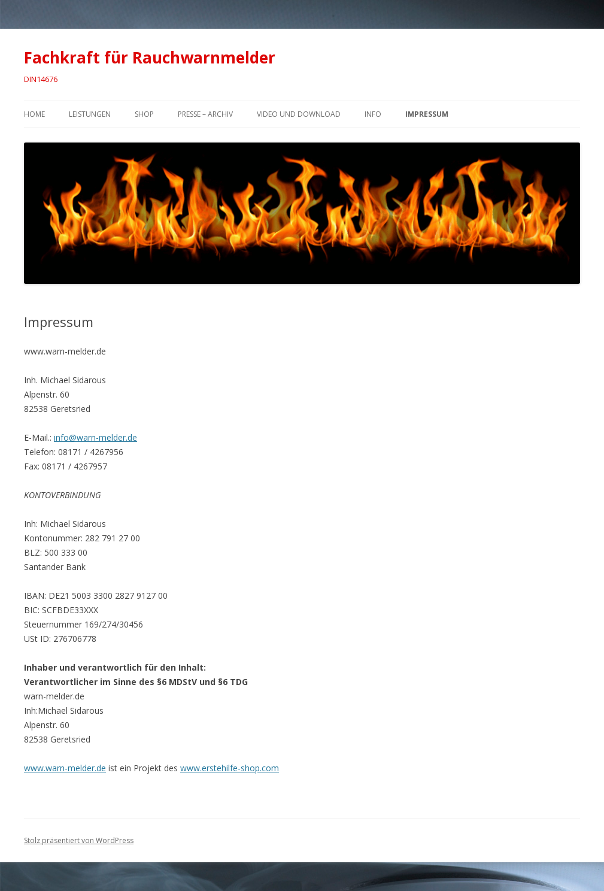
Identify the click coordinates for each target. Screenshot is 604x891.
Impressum (426, 114)
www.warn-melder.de (65, 768)
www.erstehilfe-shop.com (229, 768)
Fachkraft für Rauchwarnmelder (149, 57)
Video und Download (299, 114)
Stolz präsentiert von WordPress (78, 840)
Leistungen (90, 114)
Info (373, 114)
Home (34, 114)
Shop (144, 114)
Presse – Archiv (205, 114)
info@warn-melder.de (95, 437)
